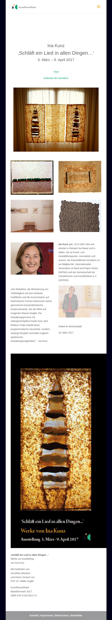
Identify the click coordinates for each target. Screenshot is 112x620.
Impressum (46, 615)
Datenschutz (62, 615)
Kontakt (34, 615)
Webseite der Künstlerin (56, 78)
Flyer (56, 71)
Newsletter (76, 615)
